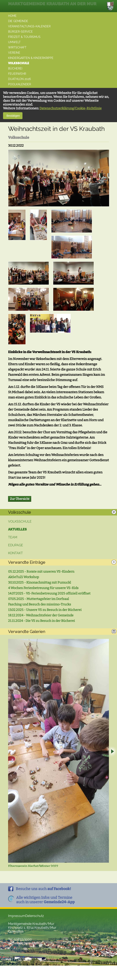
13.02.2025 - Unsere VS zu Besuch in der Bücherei (45, 610)
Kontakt (15, 553)
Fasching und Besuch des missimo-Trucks (39, 604)
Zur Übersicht (19, 499)
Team (12, 537)
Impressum (16, 917)
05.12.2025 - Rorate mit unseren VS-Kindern (41, 571)
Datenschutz (34, 917)
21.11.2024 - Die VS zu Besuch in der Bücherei (41, 621)
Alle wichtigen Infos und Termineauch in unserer (45, 901)
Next (112, 752)
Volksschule (20, 521)
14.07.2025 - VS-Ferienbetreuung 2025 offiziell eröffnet (49, 593)
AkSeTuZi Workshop (23, 577)
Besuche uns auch (43, 890)
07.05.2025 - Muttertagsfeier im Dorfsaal (38, 599)
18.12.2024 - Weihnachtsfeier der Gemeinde (40, 615)
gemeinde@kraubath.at (25, 945)
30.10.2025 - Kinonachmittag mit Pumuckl (39, 582)
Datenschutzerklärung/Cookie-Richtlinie (70, 108)
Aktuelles (17, 529)
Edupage (15, 545)
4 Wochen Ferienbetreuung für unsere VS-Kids (43, 588)
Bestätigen (13, 115)
